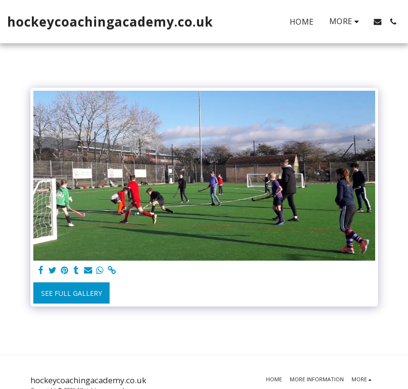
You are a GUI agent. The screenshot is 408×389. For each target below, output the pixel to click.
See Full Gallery (71, 293)
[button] (377, 22)
